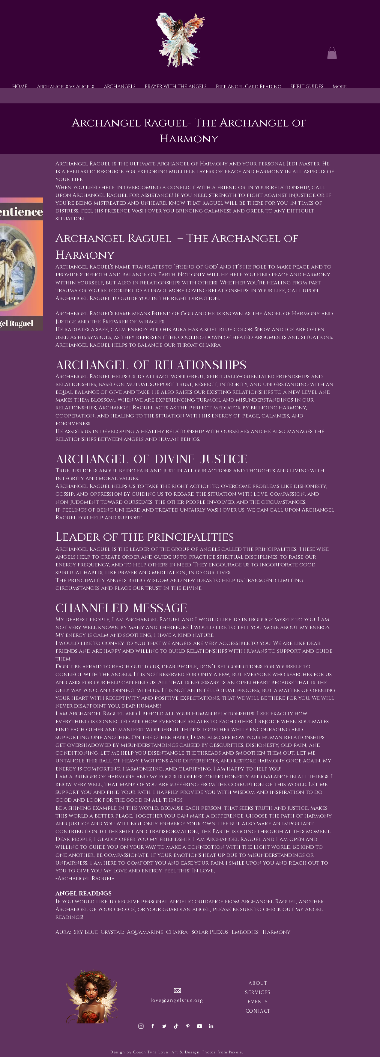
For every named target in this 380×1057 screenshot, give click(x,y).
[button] (332, 53)
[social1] (152, 1026)
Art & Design (184, 1052)
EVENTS (258, 1002)
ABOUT (258, 983)
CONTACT (258, 1011)
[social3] (141, 1026)
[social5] (199, 1026)
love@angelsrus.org (177, 1000)
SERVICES (258, 992)
